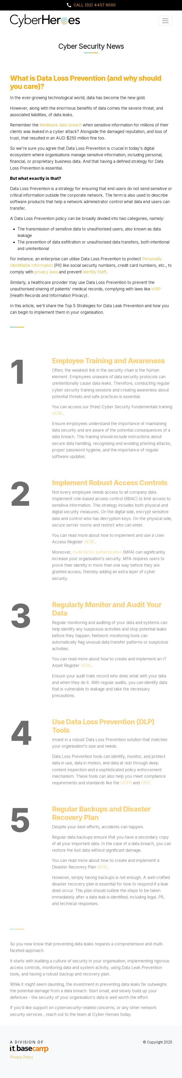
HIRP (156, 288)
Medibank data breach (61, 124)
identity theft (94, 271)
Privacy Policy (21, 1057)
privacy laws (46, 271)
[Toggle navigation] (165, 21)
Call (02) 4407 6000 (91, 5)
